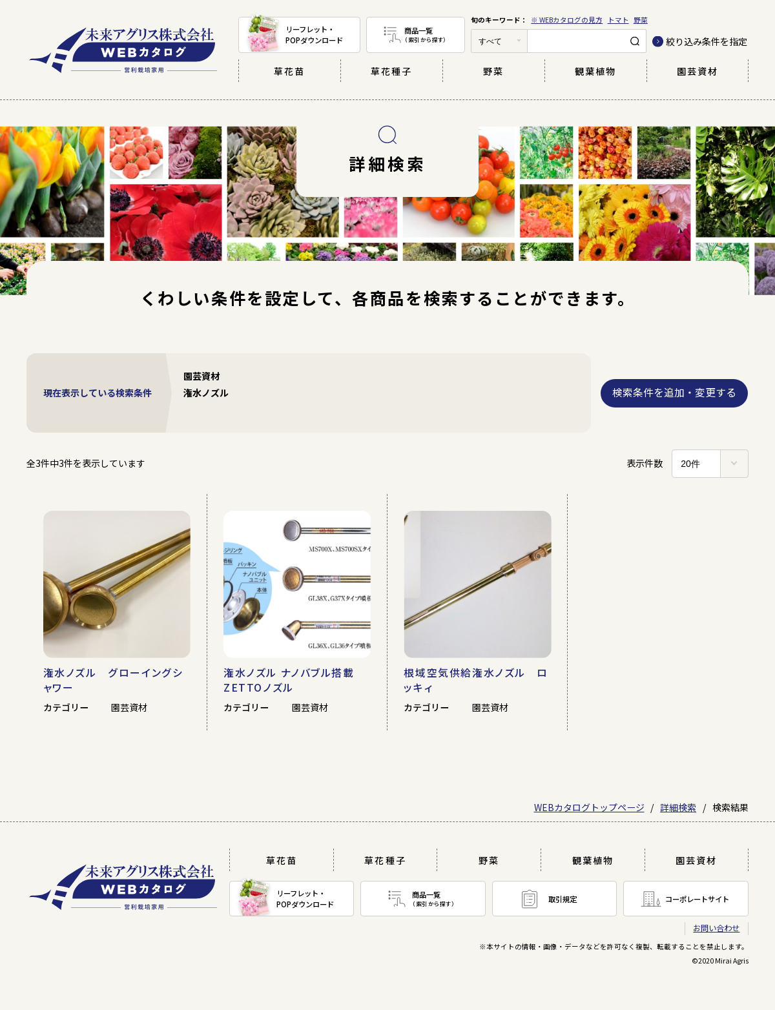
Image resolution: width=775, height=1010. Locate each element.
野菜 (641, 20)
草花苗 (289, 71)
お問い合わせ (716, 928)
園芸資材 (697, 71)
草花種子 (391, 71)
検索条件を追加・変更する (674, 392)
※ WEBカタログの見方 (567, 20)
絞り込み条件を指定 (706, 41)
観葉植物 (595, 71)
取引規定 (562, 899)
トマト (618, 20)
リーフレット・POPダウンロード (314, 34)
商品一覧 (434, 34)
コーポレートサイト (697, 899)
